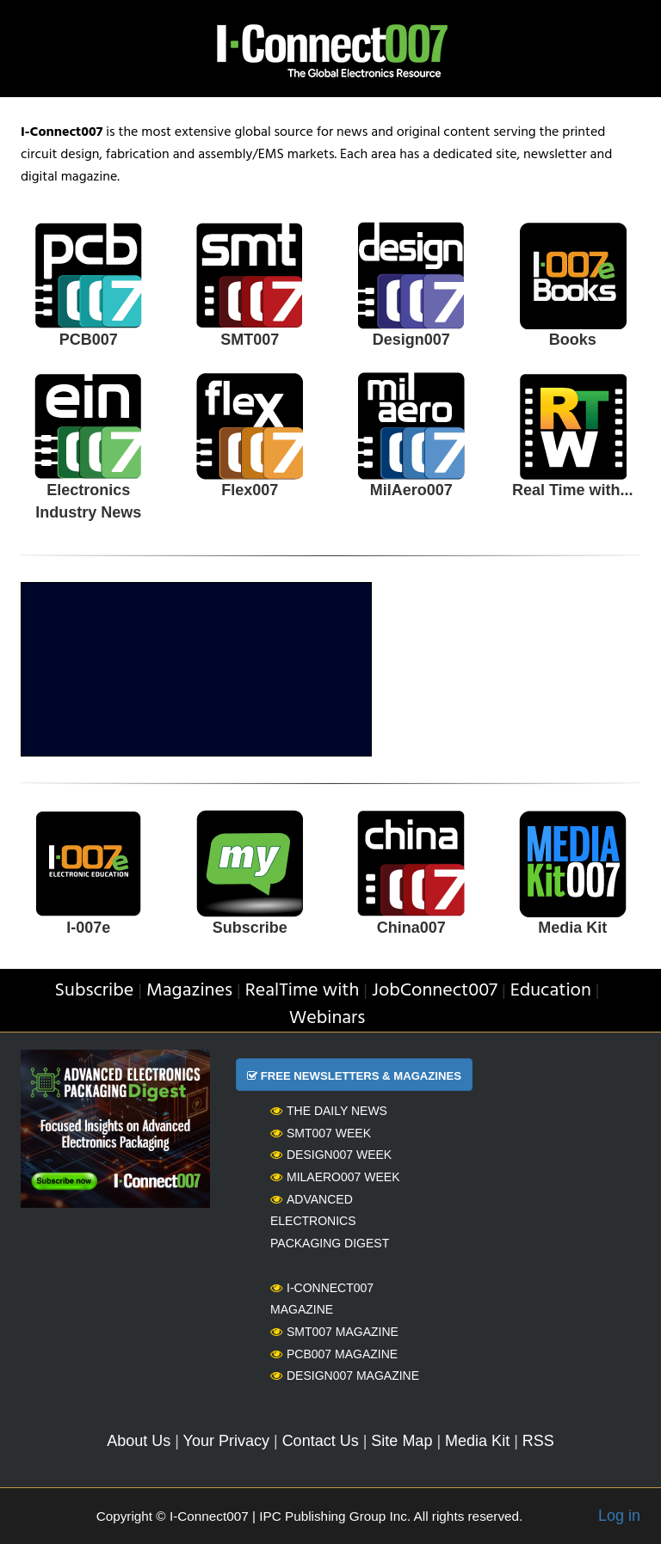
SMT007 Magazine (334, 1332)
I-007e (88, 927)
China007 (411, 927)
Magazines (189, 991)
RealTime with (302, 991)
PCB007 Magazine (334, 1354)
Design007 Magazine (344, 1375)
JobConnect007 (434, 991)
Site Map (401, 1440)
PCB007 (88, 339)
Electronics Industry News (88, 501)
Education (550, 991)
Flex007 (249, 490)
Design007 (411, 339)
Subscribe (250, 927)
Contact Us (320, 1440)
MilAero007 (411, 490)
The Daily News (328, 1111)
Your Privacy (226, 1440)
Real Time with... (572, 490)
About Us (138, 1440)
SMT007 (249, 339)
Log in (619, 1515)
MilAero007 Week (335, 1177)
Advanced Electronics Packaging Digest (329, 1221)
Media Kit (572, 927)
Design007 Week (331, 1154)
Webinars (327, 1018)
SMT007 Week (320, 1133)
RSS (538, 1440)
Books (572, 339)
